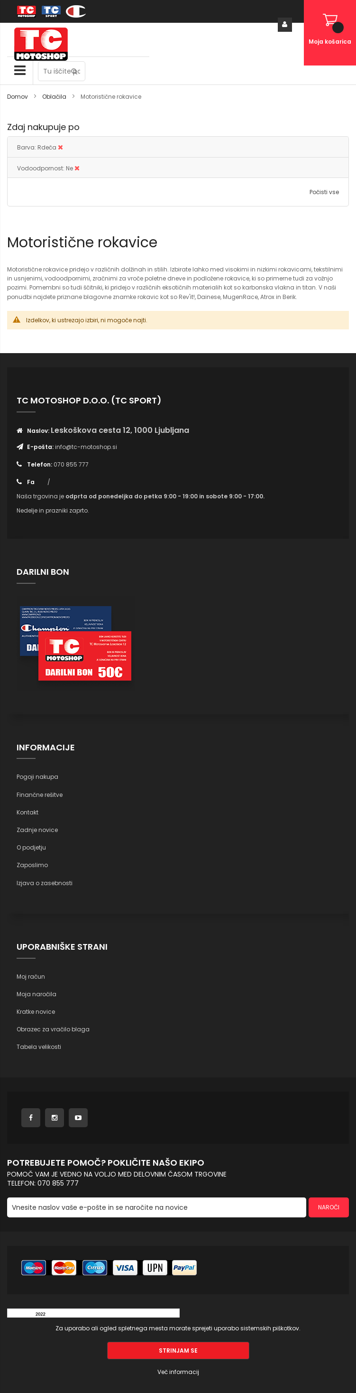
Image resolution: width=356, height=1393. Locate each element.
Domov (18, 97)
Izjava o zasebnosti (45, 883)
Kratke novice (36, 1012)
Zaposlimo (32, 865)
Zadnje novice (37, 830)
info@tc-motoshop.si (86, 447)
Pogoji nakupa (37, 777)
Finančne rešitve (40, 795)
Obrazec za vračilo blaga (53, 1029)
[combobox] (61, 71)
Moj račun (31, 976)
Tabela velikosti (39, 1047)
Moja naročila (36, 994)
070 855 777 (71, 464)
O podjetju (31, 847)
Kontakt (27, 812)
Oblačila (55, 97)
